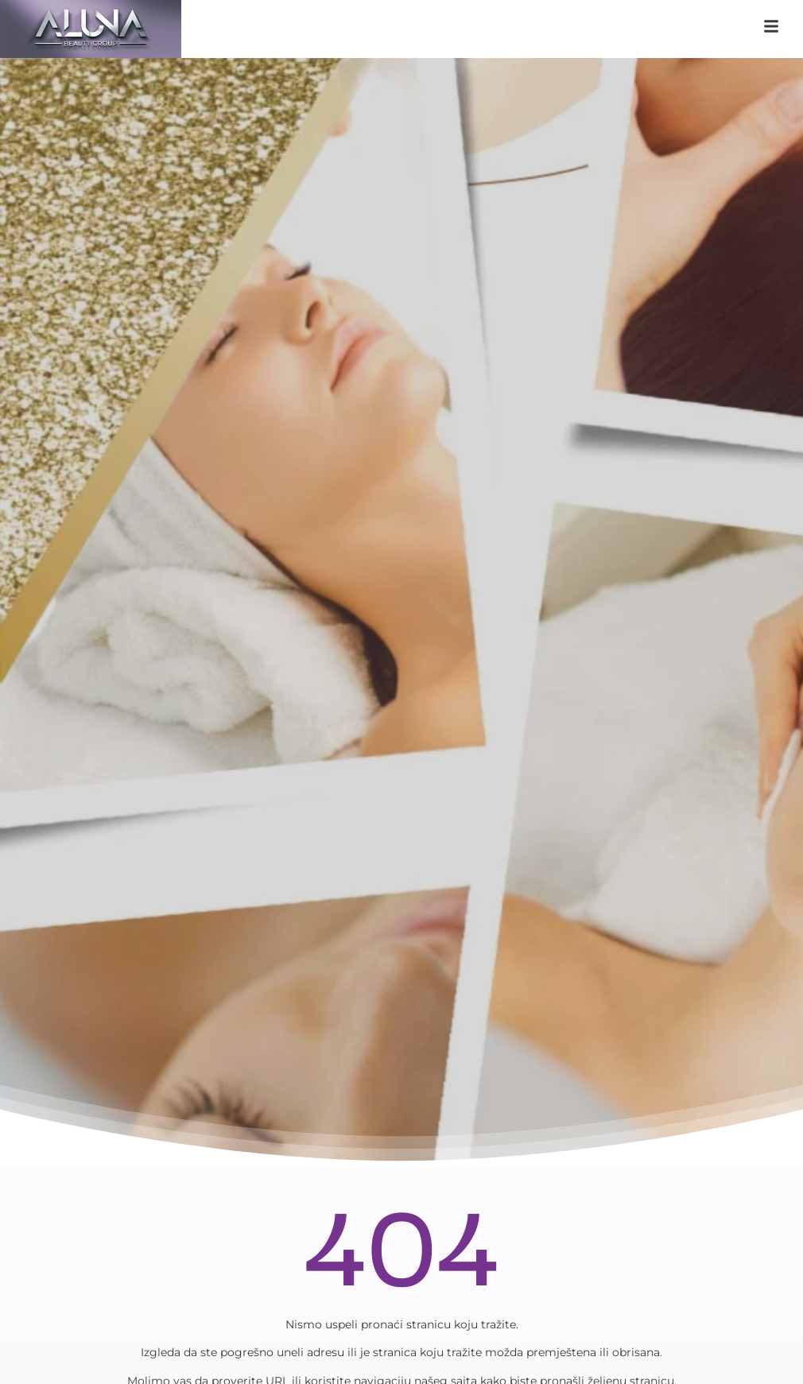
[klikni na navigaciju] (771, 26)
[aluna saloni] (90, 29)
